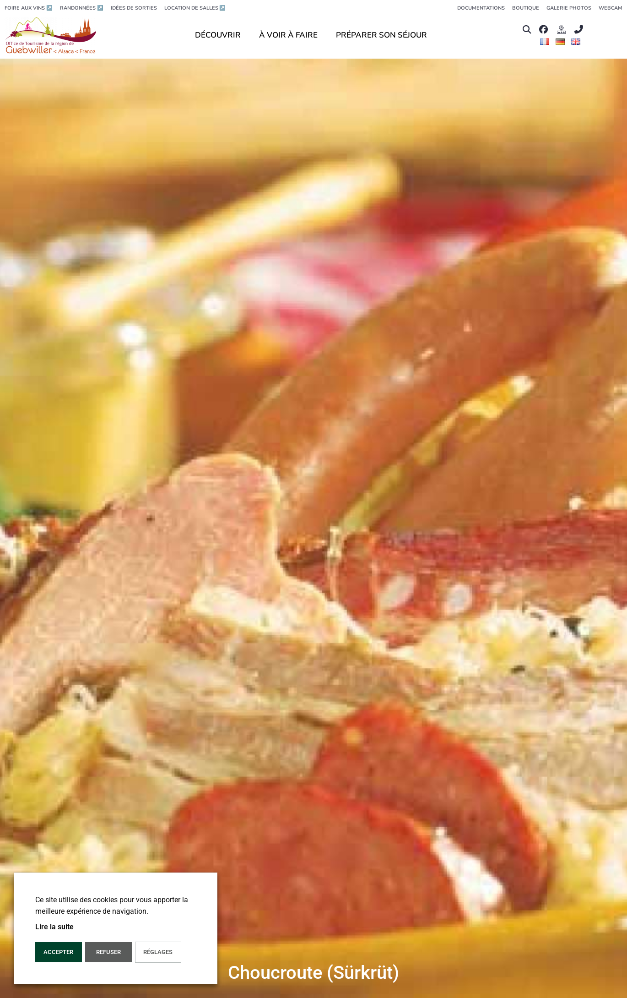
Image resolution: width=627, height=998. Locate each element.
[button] (527, 29)
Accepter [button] (58, 952)
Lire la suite (54, 926)
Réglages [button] (158, 952)
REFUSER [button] (108, 952)
